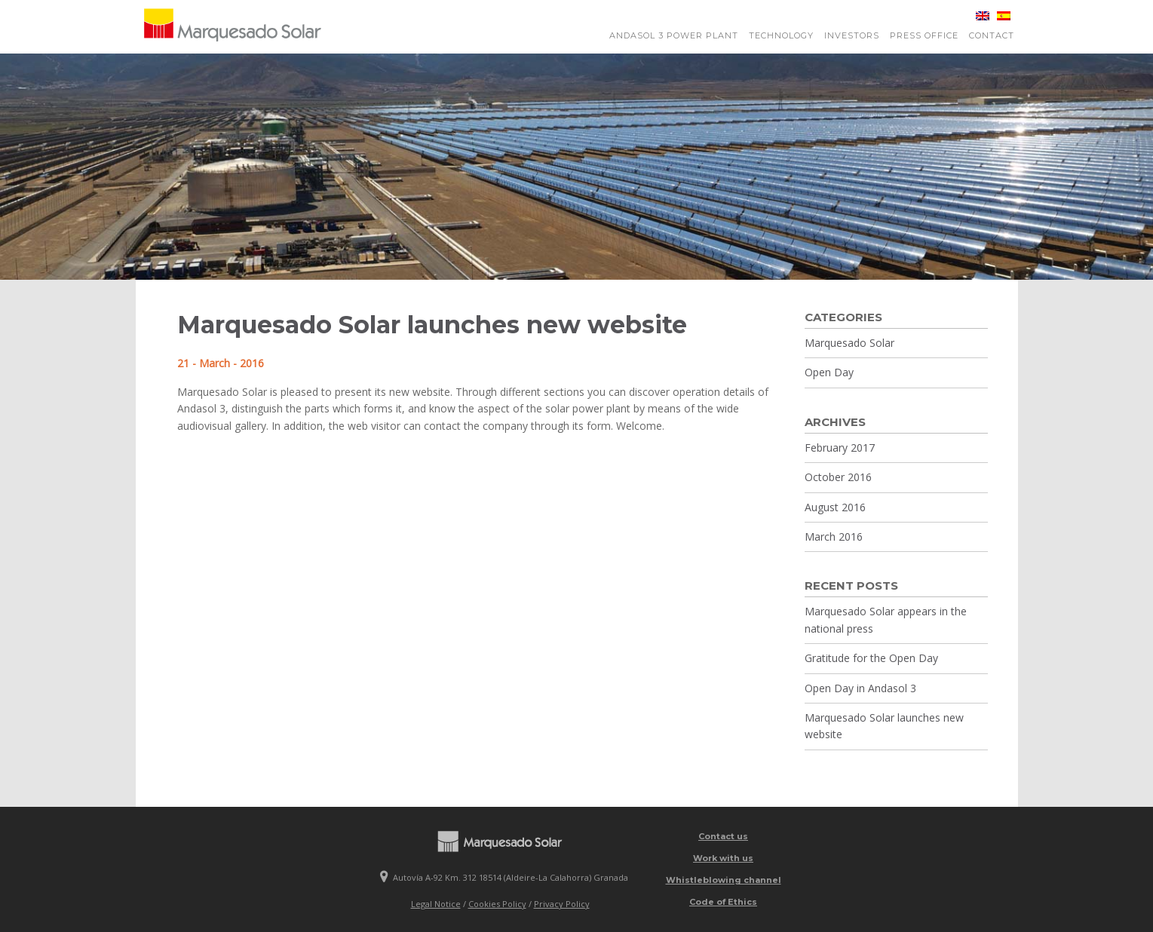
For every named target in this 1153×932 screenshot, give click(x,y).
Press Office (924, 35)
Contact (991, 35)
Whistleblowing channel (723, 880)
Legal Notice (436, 903)
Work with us (723, 858)
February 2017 (840, 447)
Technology (781, 35)
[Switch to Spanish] (999, 15)
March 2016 (834, 536)
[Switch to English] (978, 15)
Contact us (723, 836)
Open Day (829, 372)
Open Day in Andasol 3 (860, 688)
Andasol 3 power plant (673, 35)
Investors (851, 35)
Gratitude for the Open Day (871, 658)
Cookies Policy (497, 903)
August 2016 (835, 507)
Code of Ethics (723, 902)
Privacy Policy (562, 903)
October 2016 (838, 477)
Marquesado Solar (849, 343)
